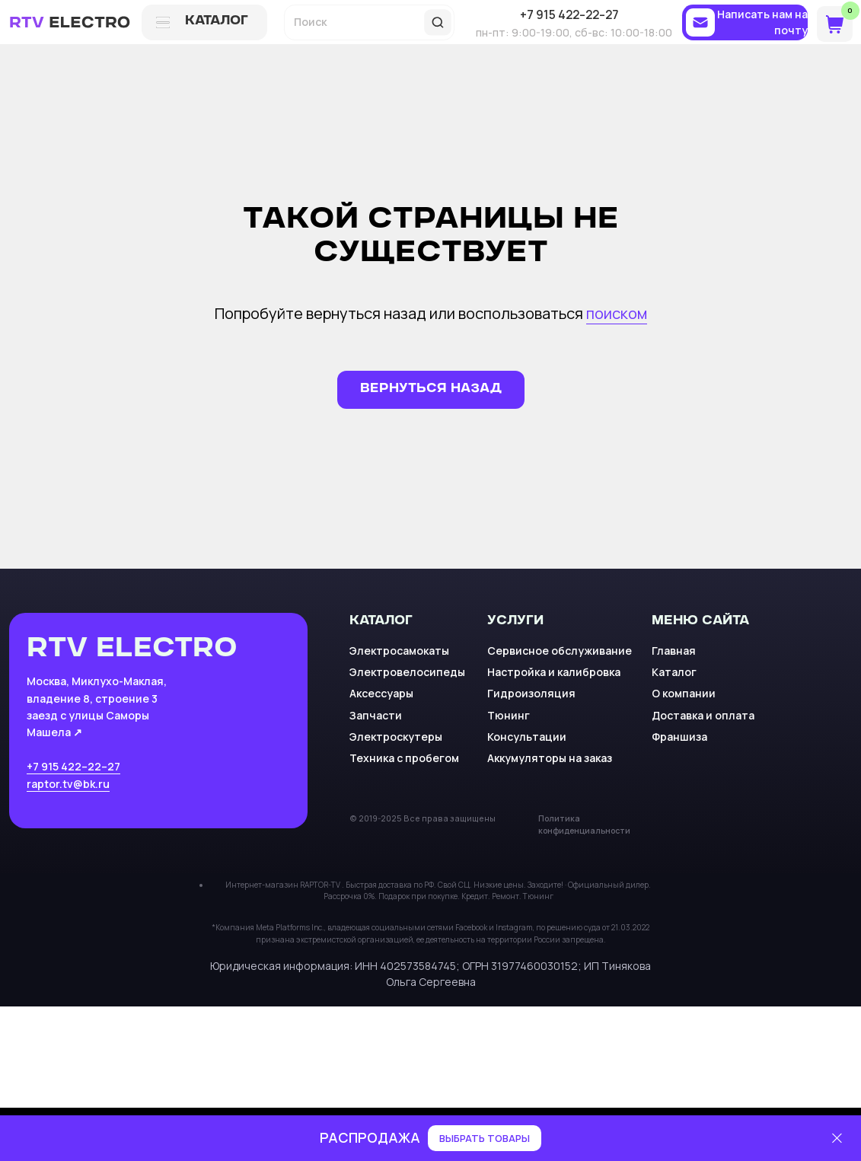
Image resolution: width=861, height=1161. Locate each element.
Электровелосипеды (407, 672)
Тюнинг (508, 715)
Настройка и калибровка (553, 672)
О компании (684, 693)
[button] (745, 22)
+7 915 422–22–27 (73, 766)
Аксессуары (381, 693)
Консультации (526, 736)
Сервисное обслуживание (559, 650)
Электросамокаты (399, 650)
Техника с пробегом (404, 758)
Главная (674, 650)
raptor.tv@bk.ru (68, 784)
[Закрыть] (837, 1138)
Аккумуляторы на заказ (549, 758)
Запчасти (375, 715)
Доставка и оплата (703, 715)
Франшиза (679, 736)
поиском (616, 313)
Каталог (674, 672)
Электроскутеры (395, 736)
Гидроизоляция (531, 693)
